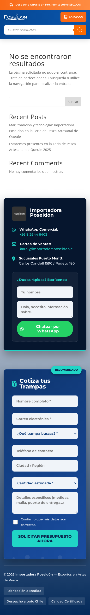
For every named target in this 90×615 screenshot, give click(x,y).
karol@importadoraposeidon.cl (46, 249)
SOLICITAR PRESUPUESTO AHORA (45, 538)
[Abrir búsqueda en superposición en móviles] (45, 30)
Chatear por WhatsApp (40, 328)
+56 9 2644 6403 (33, 234)
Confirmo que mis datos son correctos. (39, 522)
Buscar (72, 101)
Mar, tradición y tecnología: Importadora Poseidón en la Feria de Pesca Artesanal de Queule (43, 131)
